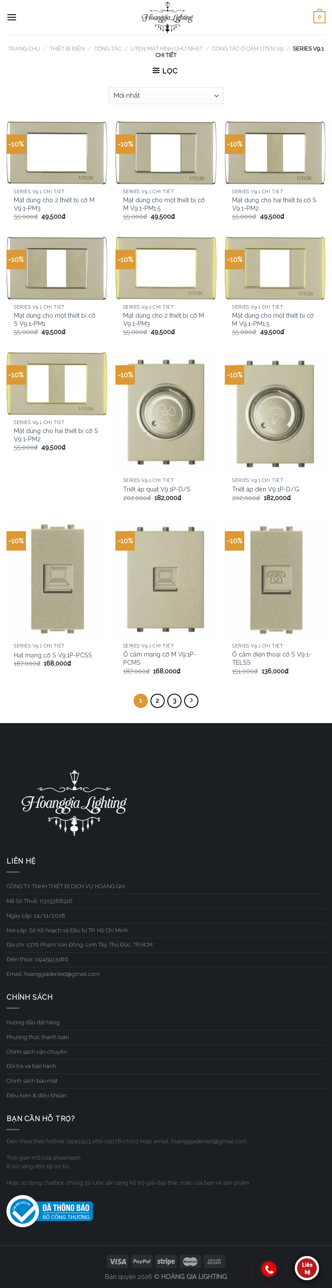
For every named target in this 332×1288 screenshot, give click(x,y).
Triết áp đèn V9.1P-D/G (265, 489)
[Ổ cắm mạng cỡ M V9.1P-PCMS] (165, 578)
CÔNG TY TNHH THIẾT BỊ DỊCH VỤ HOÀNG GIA (65, 886)
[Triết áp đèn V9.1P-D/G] (275, 412)
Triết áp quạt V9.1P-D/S (157, 489)
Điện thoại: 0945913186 (37, 959)
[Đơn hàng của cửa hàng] (166, 95)
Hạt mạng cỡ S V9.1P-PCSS (53, 655)
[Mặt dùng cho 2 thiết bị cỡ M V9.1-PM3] (56, 153)
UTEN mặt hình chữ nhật (167, 48)
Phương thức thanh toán (37, 1037)
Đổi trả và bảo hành (31, 1066)
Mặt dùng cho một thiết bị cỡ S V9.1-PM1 (55, 319)
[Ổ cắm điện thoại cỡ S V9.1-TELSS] (275, 578)
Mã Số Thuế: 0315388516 (39, 901)
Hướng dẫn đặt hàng (33, 1022)
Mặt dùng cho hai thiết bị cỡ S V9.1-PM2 (274, 204)
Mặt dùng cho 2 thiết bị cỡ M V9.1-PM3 (54, 204)
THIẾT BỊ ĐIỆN (67, 48)
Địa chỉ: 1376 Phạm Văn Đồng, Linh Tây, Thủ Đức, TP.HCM (79, 944)
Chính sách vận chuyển (36, 1052)
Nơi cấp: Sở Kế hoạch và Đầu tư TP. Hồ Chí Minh (67, 930)
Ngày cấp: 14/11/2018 (35, 915)
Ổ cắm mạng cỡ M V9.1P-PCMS (159, 658)
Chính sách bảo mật (31, 1081)
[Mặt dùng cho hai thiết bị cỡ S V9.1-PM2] (275, 153)
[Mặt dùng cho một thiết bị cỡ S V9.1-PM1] (56, 268)
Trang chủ (24, 48)
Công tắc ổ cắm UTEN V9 (247, 48)
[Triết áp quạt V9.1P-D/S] (165, 412)
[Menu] (11, 17)
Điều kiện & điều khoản (36, 1095)
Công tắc (107, 48)
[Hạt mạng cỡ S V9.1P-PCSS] (56, 578)
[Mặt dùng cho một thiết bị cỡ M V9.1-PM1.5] (165, 153)
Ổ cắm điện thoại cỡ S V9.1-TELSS (271, 658)
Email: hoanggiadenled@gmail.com (53, 974)
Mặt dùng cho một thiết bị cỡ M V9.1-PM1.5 (164, 204)
